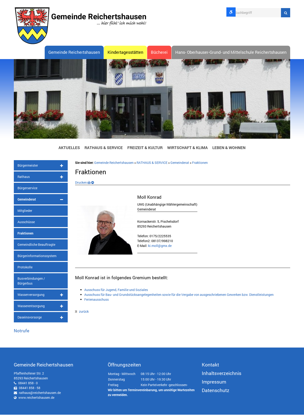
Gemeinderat (27, 204)
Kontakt (210, 370)
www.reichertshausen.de (36, 403)
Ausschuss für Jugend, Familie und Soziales (116, 295)
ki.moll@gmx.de (160, 251)
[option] (152, 105)
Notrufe (21, 336)
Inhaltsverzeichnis (221, 378)
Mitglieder (25, 215)
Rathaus (24, 182)
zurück (82, 317)
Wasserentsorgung (31, 311)
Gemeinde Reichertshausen (74, 57)
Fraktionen (25, 238)
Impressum (214, 387)
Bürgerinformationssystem (37, 261)
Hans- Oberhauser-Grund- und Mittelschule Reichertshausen (230, 57)
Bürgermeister (28, 170)
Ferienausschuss (96, 304)
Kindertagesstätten (125, 57)
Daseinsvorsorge (30, 322)
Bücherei (159, 57)
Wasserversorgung (31, 299)
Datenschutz (215, 395)
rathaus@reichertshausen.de (40, 398)
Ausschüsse (26, 227)
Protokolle (25, 272)
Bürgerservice (27, 193)
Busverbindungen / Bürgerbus (31, 286)
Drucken (83, 187)
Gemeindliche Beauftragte (36, 249)
